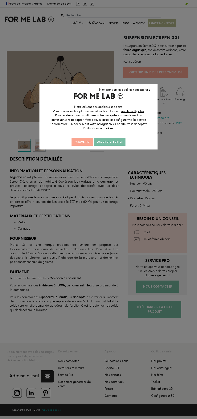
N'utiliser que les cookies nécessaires (125, 89)
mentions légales (133, 111)
